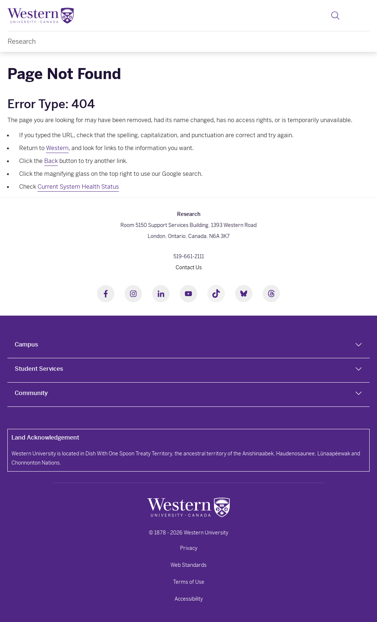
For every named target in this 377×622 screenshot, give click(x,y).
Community (31, 393)
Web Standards (188, 565)
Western (57, 148)
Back (51, 161)
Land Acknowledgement (45, 437)
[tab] (188, 346)
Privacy (188, 548)
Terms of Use (188, 582)
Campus (26, 344)
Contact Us (189, 267)
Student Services (39, 369)
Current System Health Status (78, 187)
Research (21, 41)
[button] (335, 15)
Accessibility (189, 599)
